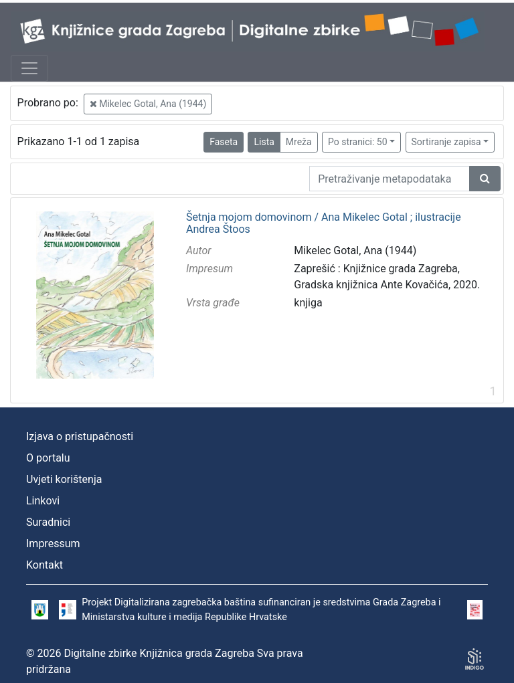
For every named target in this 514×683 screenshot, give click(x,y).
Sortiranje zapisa (446, 141)
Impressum (53, 543)
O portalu (48, 458)
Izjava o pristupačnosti (79, 436)
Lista (264, 141)
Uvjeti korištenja (64, 479)
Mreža (299, 141)
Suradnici (48, 522)
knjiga (308, 302)
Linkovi (43, 500)
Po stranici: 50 (358, 141)
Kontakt (44, 565)
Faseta (223, 141)
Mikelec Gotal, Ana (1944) (148, 103)
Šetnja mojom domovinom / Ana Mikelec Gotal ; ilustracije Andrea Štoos (323, 223)
